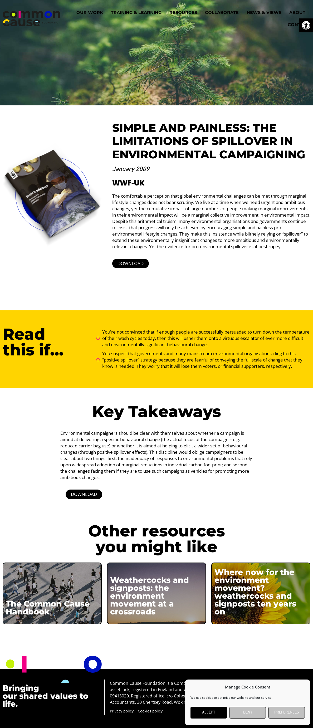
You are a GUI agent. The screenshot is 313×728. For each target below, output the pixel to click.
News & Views (264, 12)
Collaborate (222, 12)
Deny (247, 713)
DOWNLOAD (131, 263)
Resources (183, 12)
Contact (298, 24)
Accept (208, 713)
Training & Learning (136, 12)
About (297, 12)
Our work (89, 12)
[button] (306, 25)
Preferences (286, 713)
